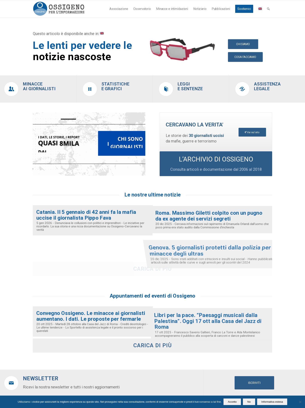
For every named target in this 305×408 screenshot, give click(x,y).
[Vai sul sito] (252, 132)
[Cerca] (268, 9)
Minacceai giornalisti (39, 86)
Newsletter (40, 378)
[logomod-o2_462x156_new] (58, 9)
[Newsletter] (11, 383)
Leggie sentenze (190, 86)
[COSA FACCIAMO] (245, 57)
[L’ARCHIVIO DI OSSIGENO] (216, 163)
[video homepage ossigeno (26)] (89, 144)
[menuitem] (119, 9)
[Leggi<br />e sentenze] (166, 89)
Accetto (232, 401)
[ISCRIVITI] (254, 382)
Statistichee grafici (115, 86)
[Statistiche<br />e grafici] (89, 89)
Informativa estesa (272, 401)
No (249, 401)
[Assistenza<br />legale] (242, 89)
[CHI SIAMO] (243, 44)
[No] (300, 402)
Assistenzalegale (267, 86)
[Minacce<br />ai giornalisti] (11, 89)
